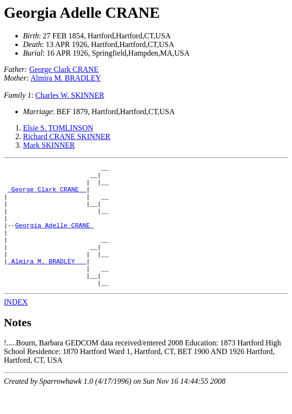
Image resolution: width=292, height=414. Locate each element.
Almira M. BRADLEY (66, 78)
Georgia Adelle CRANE (82, 12)
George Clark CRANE (64, 69)
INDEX (16, 326)
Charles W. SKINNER (70, 95)
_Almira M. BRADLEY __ (47, 281)
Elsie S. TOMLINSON (58, 128)
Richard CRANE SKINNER (66, 136)
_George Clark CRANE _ (47, 194)
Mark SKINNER (49, 145)
